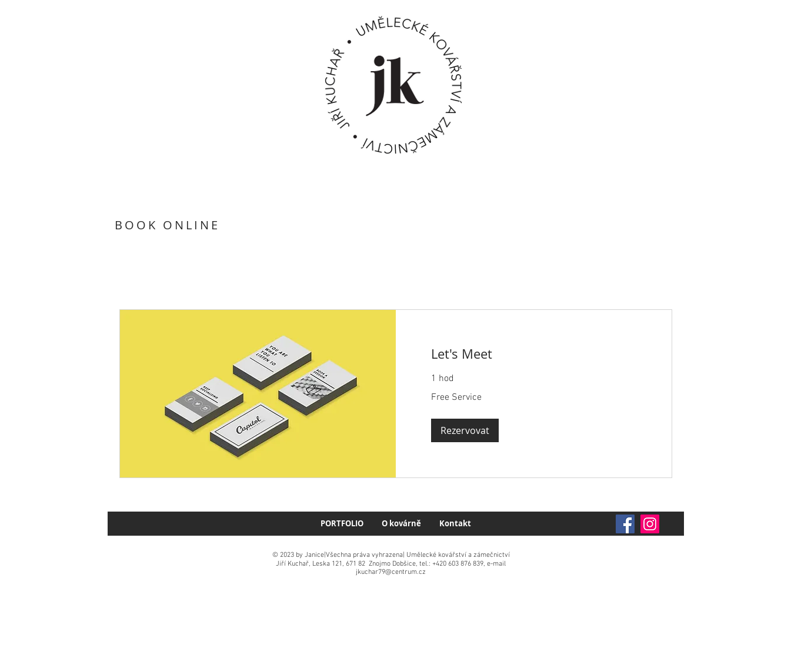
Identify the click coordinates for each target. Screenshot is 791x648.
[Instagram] (649, 524)
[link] (533, 353)
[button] (465, 430)
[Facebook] (625, 524)
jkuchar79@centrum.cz (391, 572)
